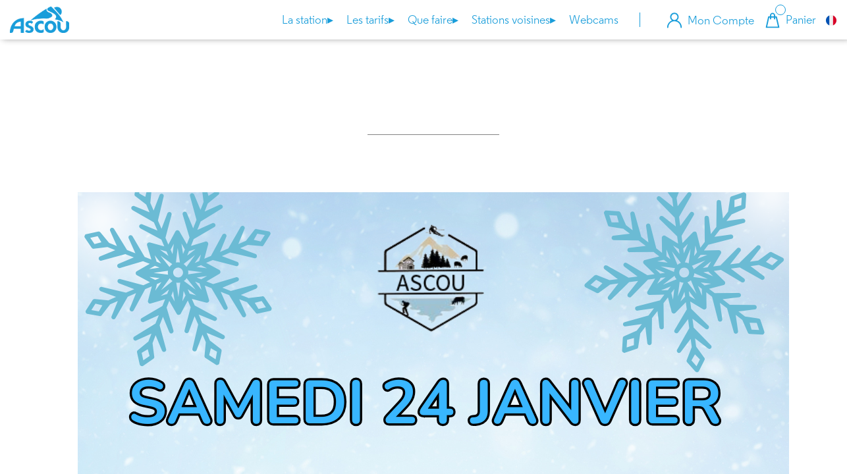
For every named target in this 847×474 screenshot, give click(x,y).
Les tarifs (370, 20)
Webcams (593, 20)
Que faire (433, 20)
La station (307, 20)
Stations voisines (514, 20)
